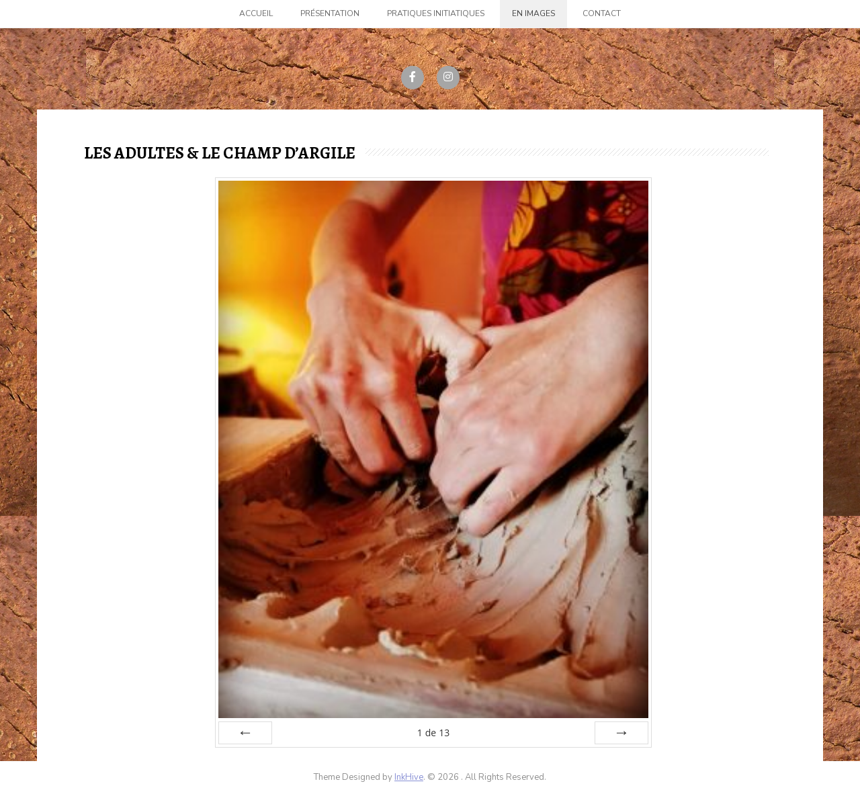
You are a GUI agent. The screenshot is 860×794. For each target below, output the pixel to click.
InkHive (408, 777)
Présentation (329, 13)
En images (533, 13)
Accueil (256, 13)
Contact (602, 13)
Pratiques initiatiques (435, 13)
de (433, 732)
